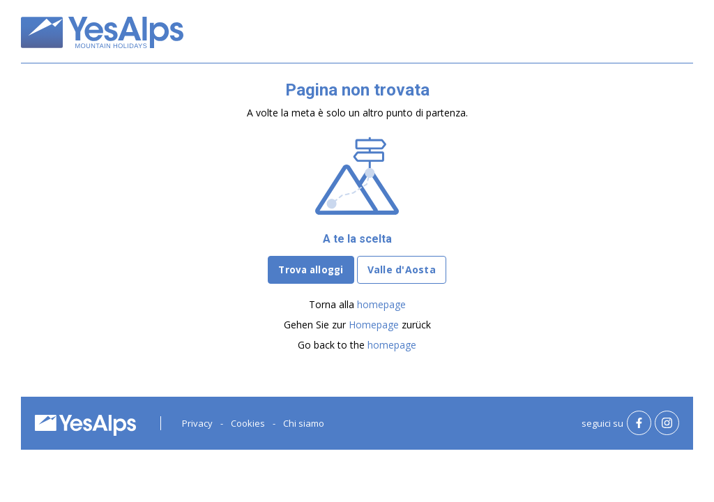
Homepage (374, 324)
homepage (381, 304)
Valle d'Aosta (401, 269)
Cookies (248, 423)
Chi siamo (303, 423)
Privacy (197, 423)
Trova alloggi (310, 270)
